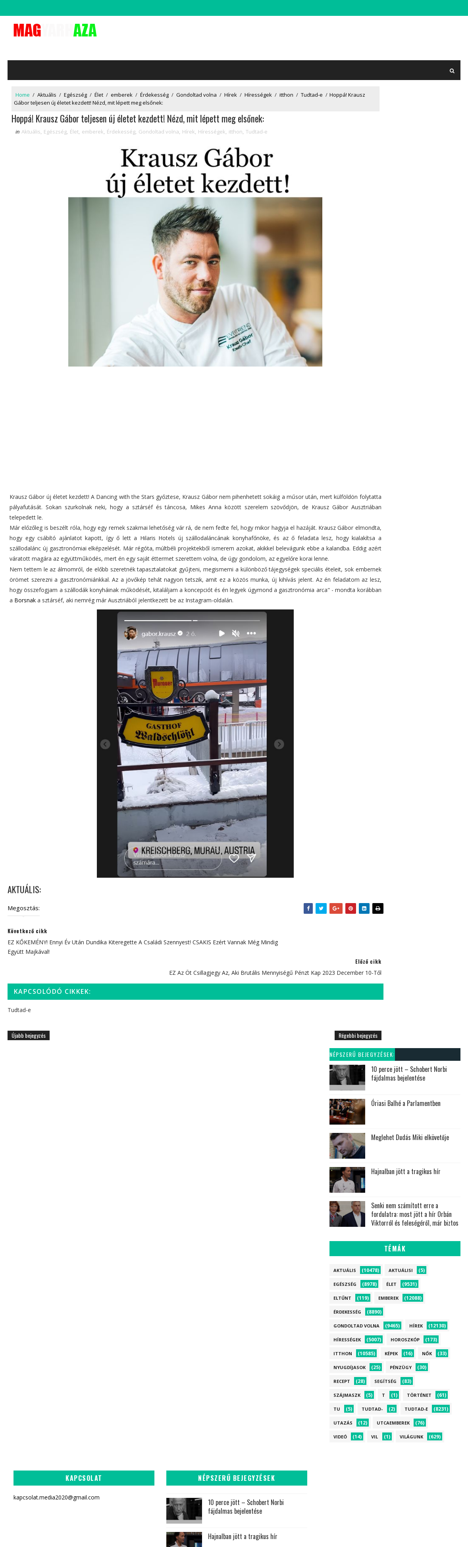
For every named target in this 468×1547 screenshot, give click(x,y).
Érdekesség (153, 89)
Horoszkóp (407, 381)
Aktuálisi (403, 311)
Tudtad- (374, 450)
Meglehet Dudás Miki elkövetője (412, 178)
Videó (342, 478)
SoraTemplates (183, 1533)
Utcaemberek (395, 464)
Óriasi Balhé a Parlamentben (408, 144)
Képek (393, 394)
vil (376, 478)
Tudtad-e (25, 97)
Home (21, 89)
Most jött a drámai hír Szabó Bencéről (194, 1247)
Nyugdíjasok (351, 408)
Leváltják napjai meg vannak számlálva (192, 1315)
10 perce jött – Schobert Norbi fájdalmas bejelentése (411, 114)
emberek (120, 89)
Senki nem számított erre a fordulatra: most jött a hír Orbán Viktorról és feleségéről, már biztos (416, 255)
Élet (97, 89)
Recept (343, 422)
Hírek (229, 89)
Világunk (413, 478)
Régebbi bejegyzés (291, 1062)
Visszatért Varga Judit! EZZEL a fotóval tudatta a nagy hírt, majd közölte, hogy (174, 1476)
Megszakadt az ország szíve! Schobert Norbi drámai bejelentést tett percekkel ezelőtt (289, 1247)
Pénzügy (403, 408)
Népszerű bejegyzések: (364, 95)
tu (338, 450)
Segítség (387, 422)
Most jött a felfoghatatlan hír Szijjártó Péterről (189, 1353)
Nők (429, 394)
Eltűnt (344, 339)
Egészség (73, 89)
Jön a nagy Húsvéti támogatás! (189, 1281)
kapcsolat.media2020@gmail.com (240, 1533)
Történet (421, 436)
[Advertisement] (161, 451)
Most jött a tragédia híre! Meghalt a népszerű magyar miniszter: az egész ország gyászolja (171, 1431)
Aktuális (45, 89)
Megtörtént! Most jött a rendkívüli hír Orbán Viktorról (196, 1390)
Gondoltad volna (195, 89)
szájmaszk (348, 436)
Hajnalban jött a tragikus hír (408, 212)
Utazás (344, 464)
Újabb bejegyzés (27, 1062)
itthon (285, 89)
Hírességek (256, 89)
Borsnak (262, 626)
